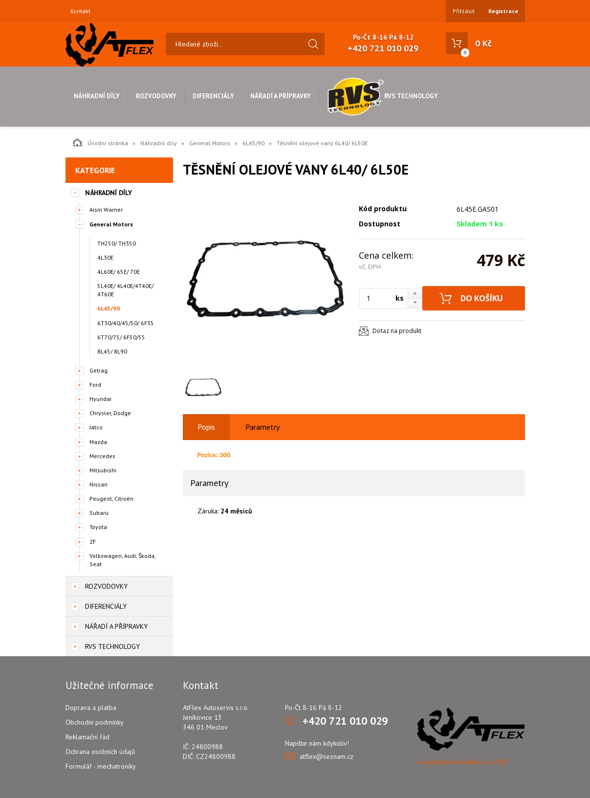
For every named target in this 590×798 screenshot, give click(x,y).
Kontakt (80, 11)
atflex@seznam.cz (326, 756)
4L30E (105, 257)
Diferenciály (213, 96)
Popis (206, 427)
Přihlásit (464, 11)
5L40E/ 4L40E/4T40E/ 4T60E (125, 290)
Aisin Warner (106, 209)
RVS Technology (382, 96)
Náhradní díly (97, 96)
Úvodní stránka (100, 142)
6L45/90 (253, 143)
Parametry (262, 427)
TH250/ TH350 (116, 243)
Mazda (98, 441)
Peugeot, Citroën (111, 498)
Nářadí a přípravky (280, 96)
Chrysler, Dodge (110, 413)
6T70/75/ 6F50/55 (121, 337)
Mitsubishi (102, 470)
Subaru (99, 512)
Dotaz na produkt (396, 331)
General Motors (209, 143)
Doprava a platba (91, 707)
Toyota (98, 527)
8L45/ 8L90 (112, 351)
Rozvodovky (156, 96)
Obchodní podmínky (95, 722)
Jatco (96, 427)
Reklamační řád (87, 736)
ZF (92, 541)
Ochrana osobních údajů (100, 751)
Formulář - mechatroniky (101, 766)
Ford (95, 384)
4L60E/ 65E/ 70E (118, 271)
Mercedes (102, 456)
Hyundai (100, 398)
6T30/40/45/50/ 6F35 (125, 323)
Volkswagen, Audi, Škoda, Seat (122, 560)
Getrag (98, 370)
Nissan (98, 484)
